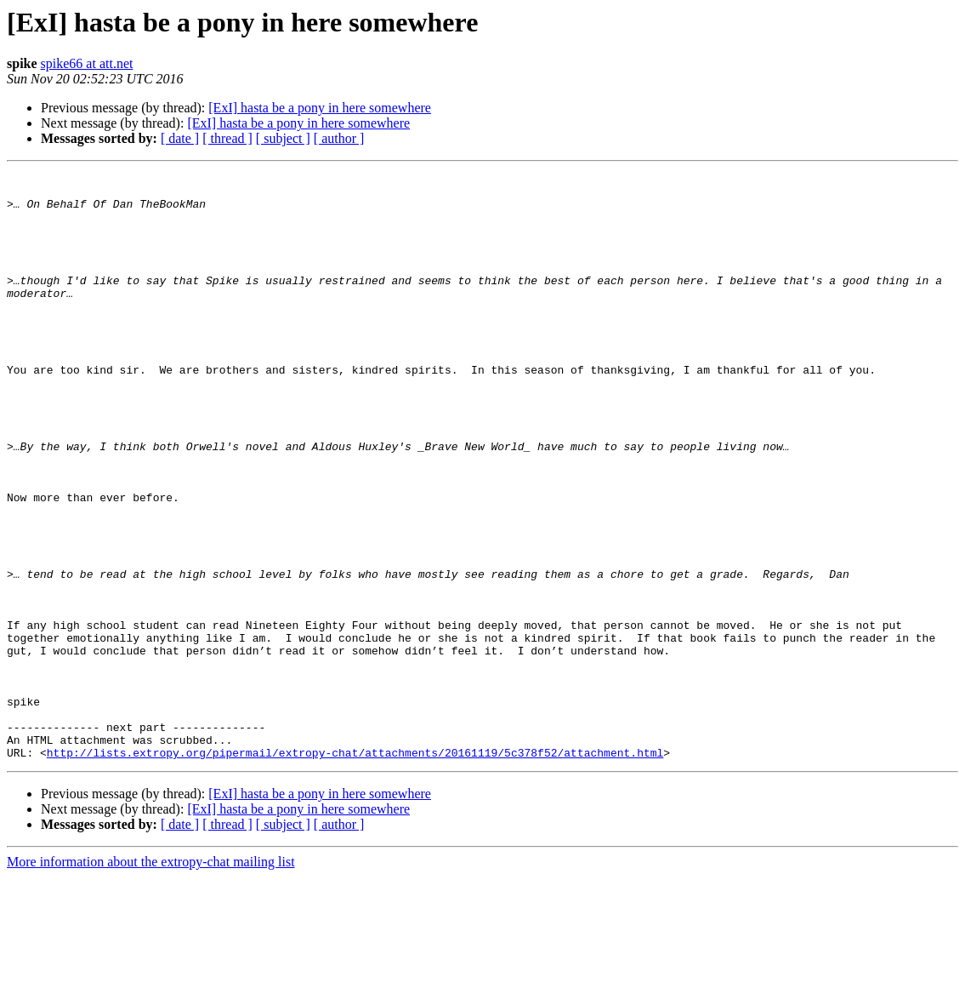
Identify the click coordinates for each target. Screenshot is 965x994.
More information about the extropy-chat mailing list (151, 979)
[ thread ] (227, 138)
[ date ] (180, 138)
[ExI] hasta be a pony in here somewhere (319, 107)
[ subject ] (283, 138)
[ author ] (339, 138)
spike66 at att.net (87, 63)
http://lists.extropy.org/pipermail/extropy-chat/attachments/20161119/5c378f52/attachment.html (355, 869)
